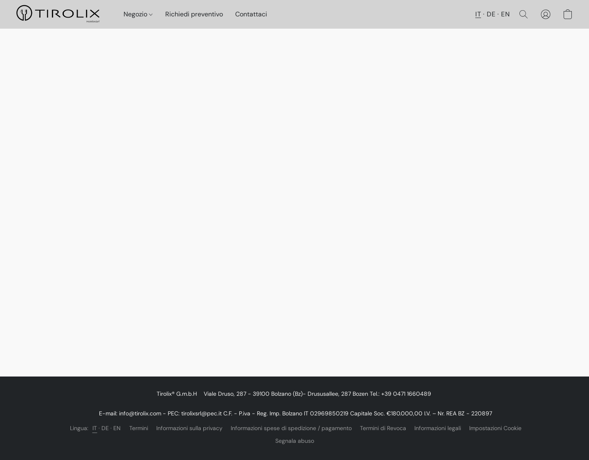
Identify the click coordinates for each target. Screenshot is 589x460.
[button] (61, 14)
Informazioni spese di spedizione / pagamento (291, 428)
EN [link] (117, 428)
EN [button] (505, 14)
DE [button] (491, 14)
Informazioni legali (437, 428)
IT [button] (478, 14)
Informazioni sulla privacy (189, 428)
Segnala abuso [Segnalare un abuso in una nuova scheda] (294, 440)
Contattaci (251, 14)
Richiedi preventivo (194, 14)
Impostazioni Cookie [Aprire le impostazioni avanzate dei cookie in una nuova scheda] (495, 428)
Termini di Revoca (383, 428)
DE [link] (105, 428)
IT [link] (94, 428)
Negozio (138, 14)
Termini (138, 428)
